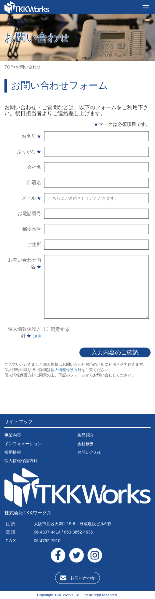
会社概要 (85, 443)
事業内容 (12, 435)
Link (36, 335)
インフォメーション (23, 443)
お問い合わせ (89, 452)
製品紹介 (85, 435)
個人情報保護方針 (66, 369)
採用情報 (12, 452)
